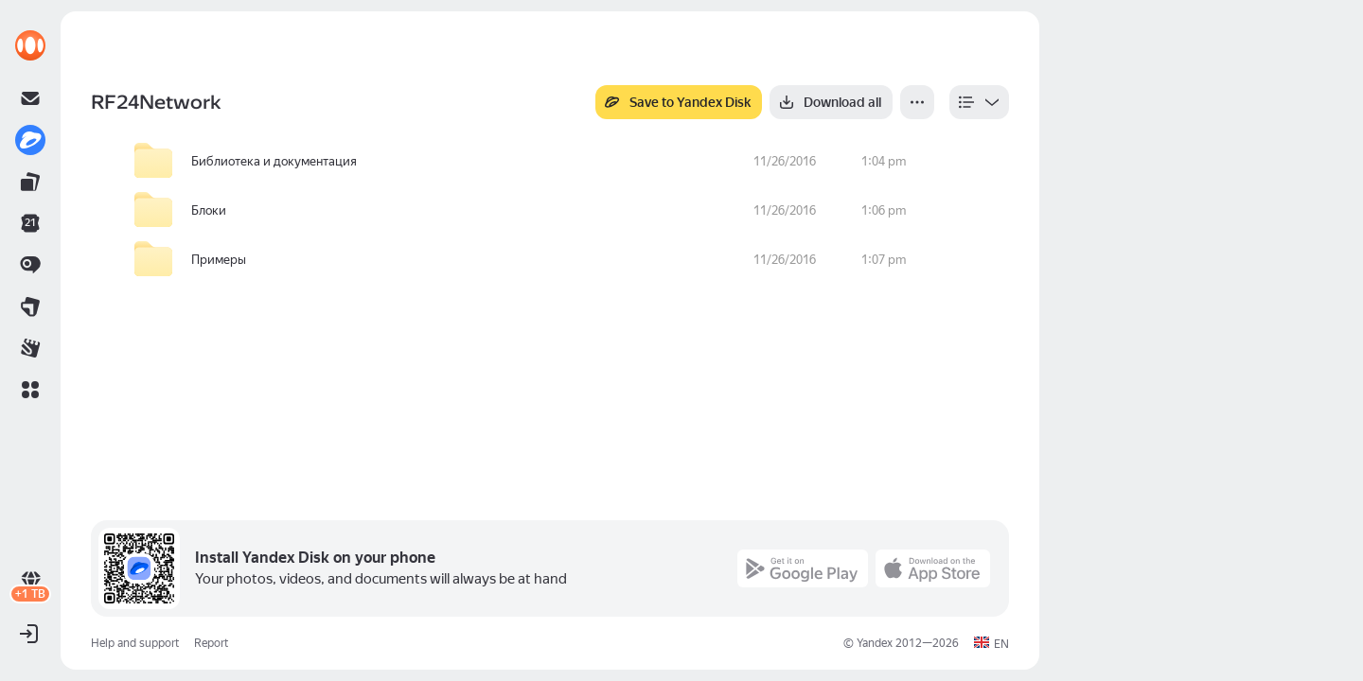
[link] (30, 45)
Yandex (875, 643)
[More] (917, 102)
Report (211, 643)
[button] (30, 390)
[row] (565, 161)
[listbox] (979, 102)
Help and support (135, 643)
